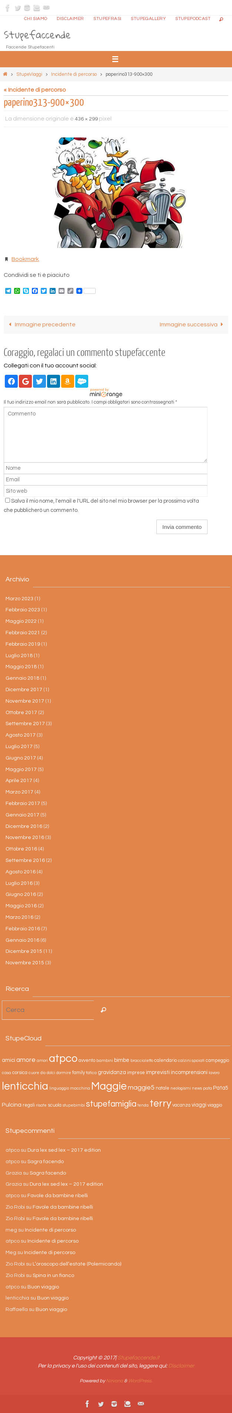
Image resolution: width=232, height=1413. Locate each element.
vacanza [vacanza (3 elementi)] (181, 1105)
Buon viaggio (43, 1287)
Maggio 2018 (21, 666)
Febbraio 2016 (23, 928)
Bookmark (25, 259)
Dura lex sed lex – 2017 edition (64, 1150)
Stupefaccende (37, 34)
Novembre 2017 (25, 701)
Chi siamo (35, 18)
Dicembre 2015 (24, 951)
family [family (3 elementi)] (78, 1072)
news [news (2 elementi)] (197, 1088)
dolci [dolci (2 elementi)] (51, 1073)
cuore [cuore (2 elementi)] (34, 1073)
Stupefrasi (107, 18)
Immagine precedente (41, 324)
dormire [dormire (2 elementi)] (63, 1073)
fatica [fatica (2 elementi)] (91, 1073)
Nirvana (114, 1380)
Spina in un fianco (53, 1275)
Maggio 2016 (21, 905)
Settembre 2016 (25, 860)
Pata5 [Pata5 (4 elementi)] (220, 1088)
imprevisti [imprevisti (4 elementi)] (158, 1072)
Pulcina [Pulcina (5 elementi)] (11, 1105)
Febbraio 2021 (23, 632)
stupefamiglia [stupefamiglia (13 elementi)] (111, 1104)
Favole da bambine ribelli (57, 1195)
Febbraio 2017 (23, 803)
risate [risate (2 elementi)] (41, 1105)
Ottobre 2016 (21, 849)
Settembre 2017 (25, 723)
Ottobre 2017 (21, 712)
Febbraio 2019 (23, 644)
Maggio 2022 (21, 621)
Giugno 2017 (21, 758)
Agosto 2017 (21, 735)
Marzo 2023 (19, 598)
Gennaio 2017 (22, 815)
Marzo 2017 (19, 792)
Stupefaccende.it (138, 1358)
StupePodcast (193, 18)
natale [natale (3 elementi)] (162, 1088)
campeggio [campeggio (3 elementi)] (217, 1060)
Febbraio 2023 (23, 609)
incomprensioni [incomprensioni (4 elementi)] (189, 1072)
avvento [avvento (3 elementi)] (87, 1060)
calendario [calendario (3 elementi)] (165, 1060)
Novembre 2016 (25, 837)
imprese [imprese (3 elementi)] (136, 1072)
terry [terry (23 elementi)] (160, 1103)
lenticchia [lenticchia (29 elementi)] (25, 1086)
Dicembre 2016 (24, 826)
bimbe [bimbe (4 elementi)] (121, 1060)
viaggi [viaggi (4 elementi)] (199, 1105)
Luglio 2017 (19, 746)
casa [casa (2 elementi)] (6, 1073)
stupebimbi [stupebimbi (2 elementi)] (74, 1105)
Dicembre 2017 (24, 689)
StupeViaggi (29, 74)
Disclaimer (70, 18)
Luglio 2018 (19, 655)
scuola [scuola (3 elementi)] (55, 1105)
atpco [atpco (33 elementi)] (63, 1058)
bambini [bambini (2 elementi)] (104, 1061)
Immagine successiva (192, 324)
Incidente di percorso (74, 74)
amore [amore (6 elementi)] (26, 1060)
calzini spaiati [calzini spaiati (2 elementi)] (191, 1061)
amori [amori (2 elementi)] (42, 1061)
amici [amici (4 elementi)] (8, 1060)
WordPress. (140, 1380)
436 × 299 (86, 119)
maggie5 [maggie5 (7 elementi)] (141, 1087)
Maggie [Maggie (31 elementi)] (109, 1086)
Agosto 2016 (21, 871)
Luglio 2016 (19, 883)
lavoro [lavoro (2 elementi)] (214, 1073)
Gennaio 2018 (22, 678)
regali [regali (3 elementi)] (29, 1105)
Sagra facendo (45, 1161)
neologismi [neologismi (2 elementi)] (180, 1088)
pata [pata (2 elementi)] (207, 1088)
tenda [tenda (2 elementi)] (143, 1105)
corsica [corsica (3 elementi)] (19, 1072)
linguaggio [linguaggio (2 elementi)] (59, 1088)
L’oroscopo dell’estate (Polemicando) (77, 1264)
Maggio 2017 (21, 769)
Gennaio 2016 (22, 940)
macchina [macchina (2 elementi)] (80, 1088)
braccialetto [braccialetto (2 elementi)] (141, 1061)
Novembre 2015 (25, 962)
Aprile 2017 (19, 780)
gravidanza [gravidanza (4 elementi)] (112, 1072)
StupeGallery (148, 18)
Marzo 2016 (19, 917)
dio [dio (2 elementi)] (43, 1073)
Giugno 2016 (21, 894)
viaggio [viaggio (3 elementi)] (215, 1105)
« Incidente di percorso (35, 90)
